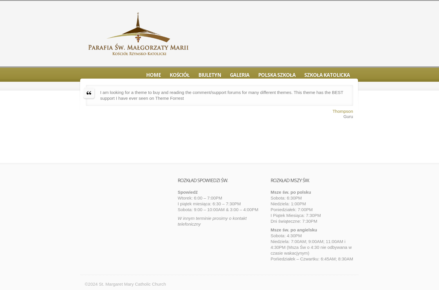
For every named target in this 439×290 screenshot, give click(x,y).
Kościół (180, 75)
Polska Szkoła (277, 75)
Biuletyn (209, 75)
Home (153, 75)
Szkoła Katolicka (327, 75)
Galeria (239, 75)
